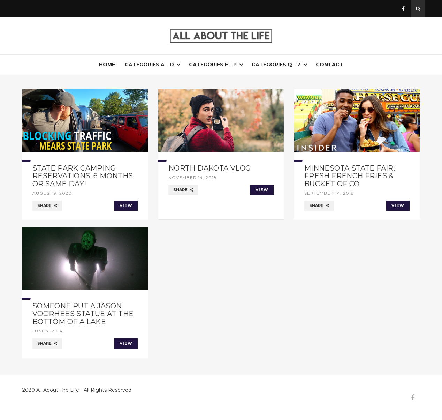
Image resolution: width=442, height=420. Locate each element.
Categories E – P (213, 64)
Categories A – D (149, 64)
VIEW (126, 205)
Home (107, 64)
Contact (329, 64)
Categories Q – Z (276, 64)
